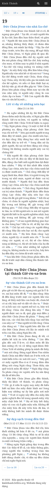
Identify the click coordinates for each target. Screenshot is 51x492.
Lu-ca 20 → (41, 467)
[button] (6, 13)
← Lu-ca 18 (10, 467)
